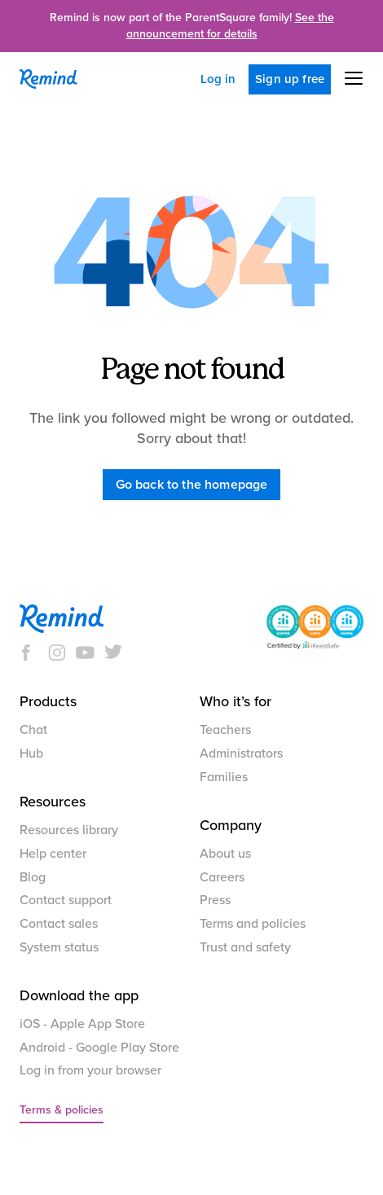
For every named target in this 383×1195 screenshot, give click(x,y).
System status (59, 947)
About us (225, 854)
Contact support (66, 900)
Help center (53, 854)
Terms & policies (61, 1110)
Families (224, 777)
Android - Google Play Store (99, 1047)
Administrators (241, 753)
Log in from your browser (90, 1070)
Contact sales (59, 924)
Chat (33, 730)
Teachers (225, 730)
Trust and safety (245, 947)
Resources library (69, 830)
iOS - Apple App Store (82, 1024)
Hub (31, 753)
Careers (222, 877)
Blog (33, 877)
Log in (218, 79)
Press (215, 900)
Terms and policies (253, 924)
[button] (347, 78)
